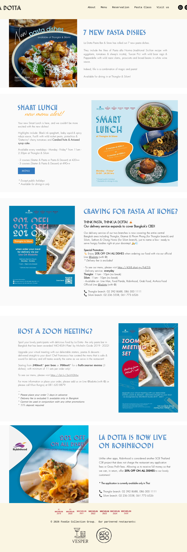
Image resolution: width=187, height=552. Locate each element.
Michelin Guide (84, 345)
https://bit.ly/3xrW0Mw (64, 375)
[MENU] (26, 171)
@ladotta (93, 257)
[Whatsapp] (180, 7)
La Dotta (78, 342)
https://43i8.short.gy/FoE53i (134, 267)
